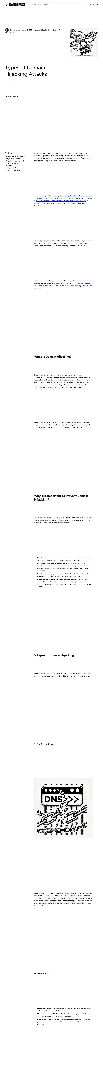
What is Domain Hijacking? (15, 156)
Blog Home (94, 4)
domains (14, 96)
